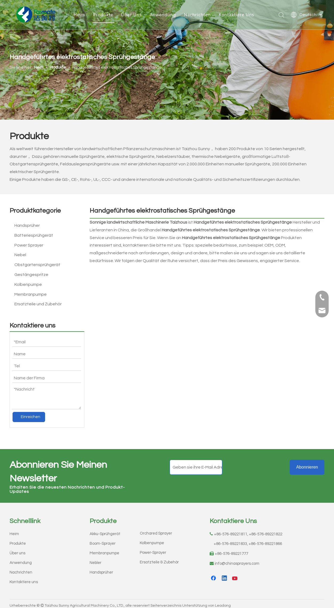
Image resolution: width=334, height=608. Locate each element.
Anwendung (163, 15)
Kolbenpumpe (28, 284)
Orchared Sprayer (156, 530)
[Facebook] (214, 575)
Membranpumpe (30, 294)
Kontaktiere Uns (236, 15)
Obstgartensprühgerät (37, 265)
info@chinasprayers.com (237, 560)
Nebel (20, 255)
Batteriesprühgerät (33, 235)
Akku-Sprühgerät (105, 530)
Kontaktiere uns (24, 578)
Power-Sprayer (153, 549)
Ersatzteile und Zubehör (38, 304)
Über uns (17, 549)
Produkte (103, 15)
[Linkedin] (224, 575)
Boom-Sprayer (103, 540)
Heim (79, 15)
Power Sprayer (28, 245)
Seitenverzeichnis (165, 602)
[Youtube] (235, 575)
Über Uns (131, 15)
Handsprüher (27, 225)
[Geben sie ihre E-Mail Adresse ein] (196, 463)
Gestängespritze (31, 274)
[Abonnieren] (307, 463)
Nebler (95, 559)
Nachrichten (197, 15)
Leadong (223, 602)
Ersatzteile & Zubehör (159, 558)
